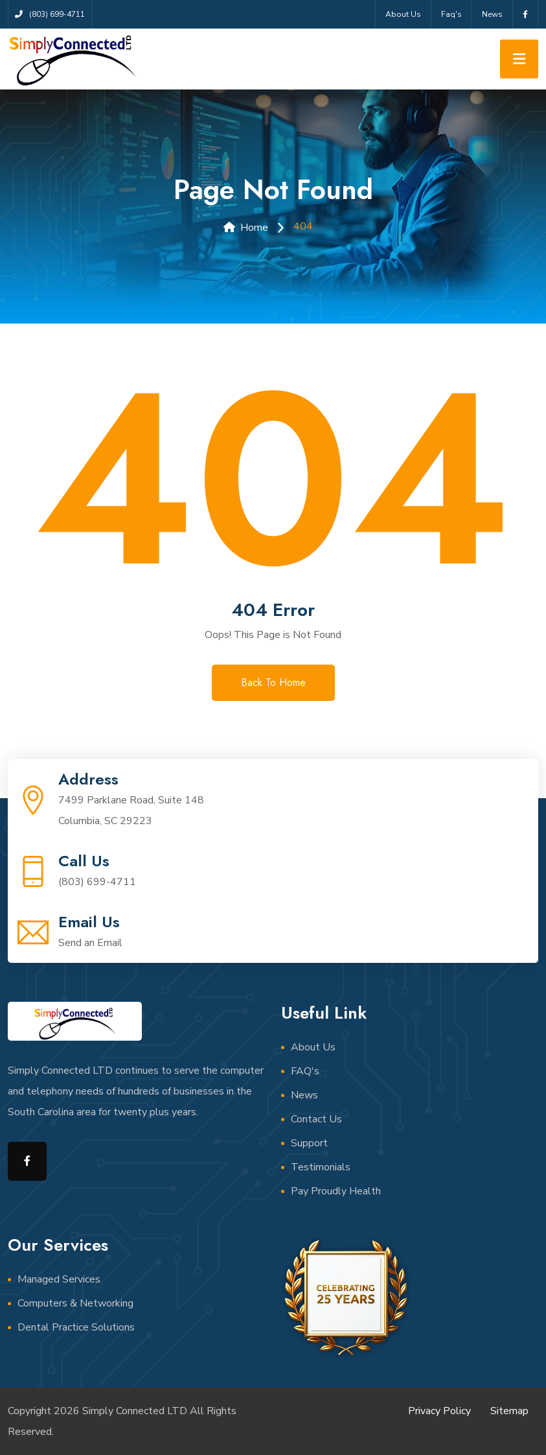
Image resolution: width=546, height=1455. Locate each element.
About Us (403, 14)
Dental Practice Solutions (76, 1327)
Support (309, 1143)
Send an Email (90, 943)
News (492, 14)
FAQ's (305, 1071)
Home (245, 227)
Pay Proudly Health (336, 1191)
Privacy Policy (439, 1411)
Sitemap (509, 1411)
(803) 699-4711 (97, 882)
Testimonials (320, 1167)
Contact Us (316, 1119)
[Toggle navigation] (519, 59)
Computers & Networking (75, 1303)
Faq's (451, 14)
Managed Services (58, 1279)
